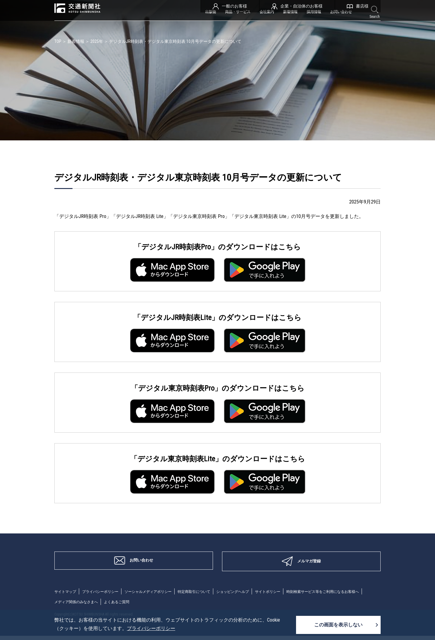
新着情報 (275, 23)
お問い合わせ (337, 23)
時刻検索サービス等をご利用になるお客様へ (96, 606)
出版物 (178, 23)
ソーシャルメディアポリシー (161, 595)
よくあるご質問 (216, 606)
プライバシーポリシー (107, 595)
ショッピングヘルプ (258, 595)
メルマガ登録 (301, 563)
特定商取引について (214, 595)
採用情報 (304, 23)
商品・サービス (212, 23)
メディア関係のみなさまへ (170, 606)
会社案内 (247, 23)
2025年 (96, 41)
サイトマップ (67, 595)
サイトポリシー (298, 595)
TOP (57, 41)
